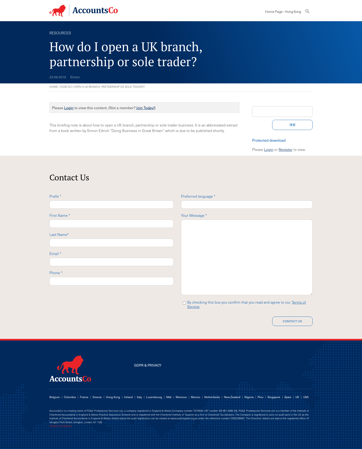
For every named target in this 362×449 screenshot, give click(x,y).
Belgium (54, 397)
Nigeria (248, 397)
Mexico (195, 397)
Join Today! (145, 107)
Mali (169, 397)
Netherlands (212, 397)
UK (297, 397)
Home (53, 87)
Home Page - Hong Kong (283, 11)
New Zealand (232, 397)
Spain (287, 397)
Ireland (128, 397)
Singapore (274, 397)
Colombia (70, 397)
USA (306, 397)
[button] (307, 12)
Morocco (181, 397)
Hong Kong (113, 397)
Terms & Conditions (60, 426)
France (84, 397)
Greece (97, 397)
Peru (260, 397)
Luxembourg (154, 397)
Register (286, 149)
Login (68, 107)
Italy (139, 397)
